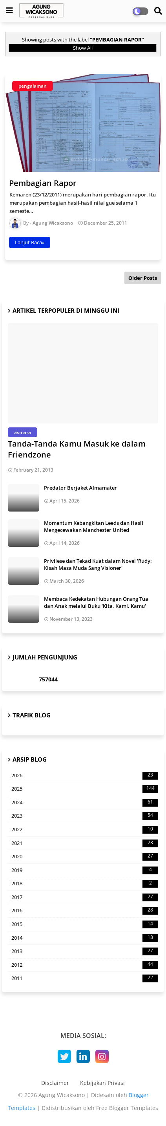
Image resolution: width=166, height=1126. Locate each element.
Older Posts (142, 277)
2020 (84, 857)
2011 (84, 978)
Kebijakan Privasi (102, 1082)
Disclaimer (55, 1082)
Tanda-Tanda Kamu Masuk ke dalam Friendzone (77, 449)
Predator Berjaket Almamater (80, 487)
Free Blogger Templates (127, 1108)
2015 (84, 924)
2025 (84, 789)
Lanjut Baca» (29, 242)
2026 (84, 776)
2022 (84, 830)
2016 (84, 911)
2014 (84, 938)
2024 (84, 803)
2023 (84, 816)
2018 (84, 884)
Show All (83, 47)
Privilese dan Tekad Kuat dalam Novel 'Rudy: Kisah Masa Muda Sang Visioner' (98, 564)
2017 (84, 897)
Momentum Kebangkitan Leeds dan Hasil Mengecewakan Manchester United (93, 526)
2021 (84, 843)
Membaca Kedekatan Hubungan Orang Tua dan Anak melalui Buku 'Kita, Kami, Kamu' (96, 602)
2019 (84, 870)
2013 (84, 951)
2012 (84, 965)
